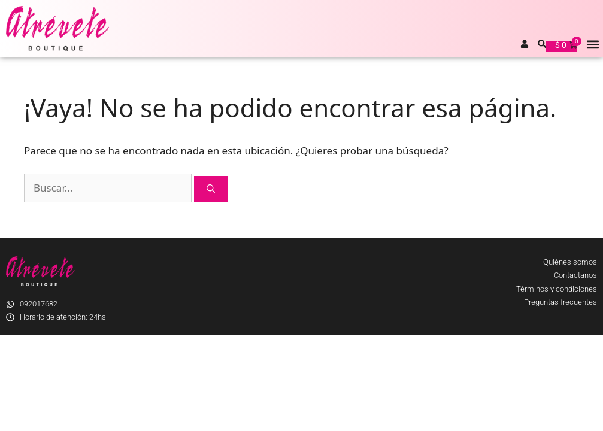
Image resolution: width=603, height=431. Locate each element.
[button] (593, 44)
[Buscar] (211, 189)
